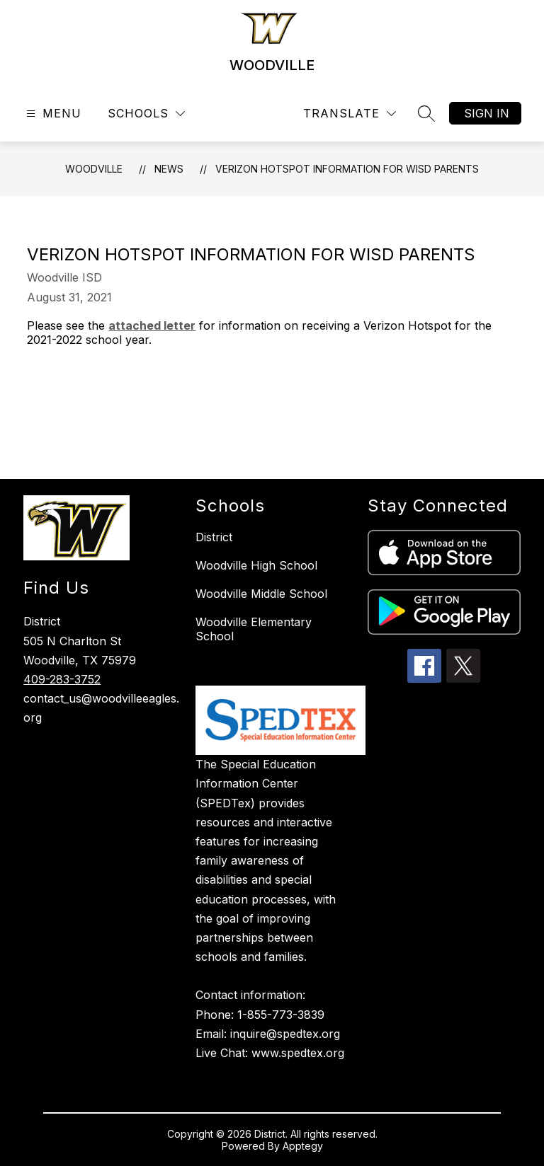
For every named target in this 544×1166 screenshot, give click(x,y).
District (214, 537)
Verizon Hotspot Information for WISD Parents (347, 169)
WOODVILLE (94, 169)
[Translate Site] (350, 113)
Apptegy (303, 1146)
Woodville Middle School (261, 594)
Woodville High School (256, 565)
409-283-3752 (62, 679)
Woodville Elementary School (254, 629)
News (168, 169)
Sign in (486, 113)
